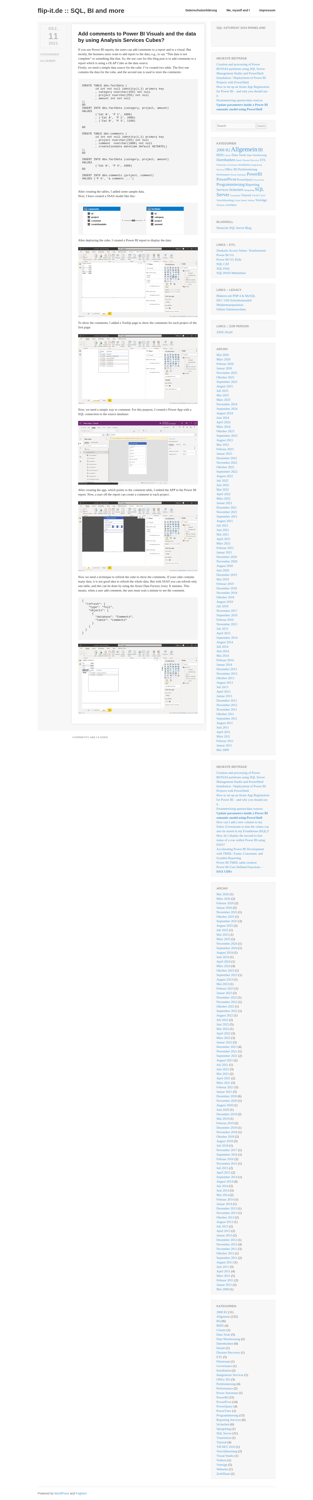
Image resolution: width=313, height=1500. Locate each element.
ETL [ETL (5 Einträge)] (263, 160)
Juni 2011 (222, 727)
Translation (223, 1438)
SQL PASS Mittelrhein (231, 273)
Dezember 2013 (226, 669)
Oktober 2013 (225, 678)
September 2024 (226, 408)
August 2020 (224, 566)
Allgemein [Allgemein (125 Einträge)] (244, 149)
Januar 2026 (224, 368)
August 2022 (224, 476)
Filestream (223, 1361)
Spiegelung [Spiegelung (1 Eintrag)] (249, 190)
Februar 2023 (225, 449)
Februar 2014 (225, 660)
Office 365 (223, 1379)
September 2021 (226, 516)
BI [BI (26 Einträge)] (260, 149)
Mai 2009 (222, 750)
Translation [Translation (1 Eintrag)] (235, 195)
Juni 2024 (222, 417)
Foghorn (81, 1493)
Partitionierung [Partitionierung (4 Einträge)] (247, 169)
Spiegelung (223, 1429)
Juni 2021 (222, 530)
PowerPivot (223, 1402)
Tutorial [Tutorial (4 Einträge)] (246, 195)
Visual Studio (225, 1455)
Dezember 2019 (226, 575)
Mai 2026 (222, 355)
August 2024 (224, 413)
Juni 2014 (222, 651)
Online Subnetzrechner (231, 309)
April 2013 (223, 691)
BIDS (220, 1325)
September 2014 (226, 637)
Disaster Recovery (228, 1352)
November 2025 (226, 373)
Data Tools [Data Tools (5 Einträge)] (239, 155)
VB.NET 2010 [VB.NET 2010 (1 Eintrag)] (258, 195)
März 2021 (223, 543)
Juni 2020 (222, 570)
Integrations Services (229, 1375)
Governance (224, 1366)
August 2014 (224, 642)
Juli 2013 (222, 687)
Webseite (222, 1469)
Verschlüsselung (226, 1451)
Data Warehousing (228, 1339)
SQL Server (224, 1433)
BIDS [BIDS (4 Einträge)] (220, 155)
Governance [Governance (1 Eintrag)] (232, 165)
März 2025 (223, 399)
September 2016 (226, 615)
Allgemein (47, 60)
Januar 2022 (224, 503)
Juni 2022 (222, 485)
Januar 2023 (224, 453)
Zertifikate (223, 1473)
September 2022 (226, 471)
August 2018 (224, 601)
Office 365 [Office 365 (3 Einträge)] (231, 169)
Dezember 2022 (226, 458)
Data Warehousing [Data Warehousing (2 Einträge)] (257, 155)
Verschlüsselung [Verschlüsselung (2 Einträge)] (225, 200)
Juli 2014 (222, 646)
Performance (224, 1388)
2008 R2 (221, 1312)
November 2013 (226, 673)
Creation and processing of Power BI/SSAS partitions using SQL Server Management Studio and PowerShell (240, 69)
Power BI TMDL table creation (236, 862)
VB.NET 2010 (225, 1446)
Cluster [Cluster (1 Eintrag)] (227, 155)
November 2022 (226, 462)
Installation (223, 1370)
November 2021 (226, 512)
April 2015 (223, 633)
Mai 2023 (222, 444)
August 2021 (224, 521)
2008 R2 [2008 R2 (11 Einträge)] (223, 150)
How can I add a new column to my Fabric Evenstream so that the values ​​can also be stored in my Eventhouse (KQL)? (242, 826)
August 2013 (224, 682)
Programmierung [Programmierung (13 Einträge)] (230, 184)
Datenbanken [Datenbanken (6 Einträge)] (225, 160)
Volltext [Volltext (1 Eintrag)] (251, 200)
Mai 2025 (222, 395)
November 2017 (226, 610)
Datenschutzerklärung (201, 10)
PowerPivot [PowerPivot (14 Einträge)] (226, 179)
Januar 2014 (224, 664)
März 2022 (223, 498)
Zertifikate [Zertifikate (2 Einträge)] (231, 205)
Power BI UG (225, 255)
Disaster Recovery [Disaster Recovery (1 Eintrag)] (250, 160)
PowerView (223, 1411)
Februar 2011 (225, 741)
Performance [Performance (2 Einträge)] (223, 174)
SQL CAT (222, 264)
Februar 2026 (225, 364)
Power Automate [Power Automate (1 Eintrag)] (238, 175)
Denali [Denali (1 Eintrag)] (239, 160)
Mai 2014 (222, 655)
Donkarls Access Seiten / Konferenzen (241, 250)
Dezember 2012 (226, 700)
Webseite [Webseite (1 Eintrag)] (220, 205)
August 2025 (224, 386)
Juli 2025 (222, 390)
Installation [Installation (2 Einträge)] (244, 164)
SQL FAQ (222, 268)
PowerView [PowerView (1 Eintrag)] (259, 180)
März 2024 (223, 426)
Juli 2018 (222, 606)
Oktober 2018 (225, 597)
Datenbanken (224, 1343)
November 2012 (226, 705)
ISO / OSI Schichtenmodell (234, 300)
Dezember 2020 (226, 557)
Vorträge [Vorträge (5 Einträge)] (261, 200)
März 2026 (223, 359)
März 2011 (223, 736)
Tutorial (221, 1442)
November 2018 (226, 592)
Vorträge (221, 1464)
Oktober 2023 (225, 431)
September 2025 (226, 381)
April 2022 (223, 494)
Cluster (221, 1330)
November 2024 (226, 404)
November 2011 (226, 709)
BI (218, 1321)
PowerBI (222, 1397)
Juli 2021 (222, 525)
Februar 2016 (225, 619)
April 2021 (223, 539)
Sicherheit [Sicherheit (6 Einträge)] (236, 190)
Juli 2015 (222, 628)
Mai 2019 (222, 579)
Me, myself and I (238, 10)
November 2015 (226, 624)
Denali (220, 1348)
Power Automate (227, 1393)
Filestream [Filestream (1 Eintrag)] (221, 165)
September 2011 (226, 718)
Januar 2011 (224, 745)
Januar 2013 (224, 696)
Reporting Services (228, 1420)
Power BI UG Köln (228, 259)
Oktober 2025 (225, 377)
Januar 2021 (224, 552)
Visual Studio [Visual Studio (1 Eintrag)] (241, 200)
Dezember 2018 (226, 588)
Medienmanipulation (229, 305)
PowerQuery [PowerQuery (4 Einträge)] (245, 179)
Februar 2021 (225, 548)
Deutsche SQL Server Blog (233, 228)
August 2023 (224, 440)
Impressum (267, 10)
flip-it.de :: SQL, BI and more (81, 10)
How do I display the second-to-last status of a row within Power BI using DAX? (240, 840)
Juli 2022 (222, 480)
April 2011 (223, 732)
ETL (219, 1357)
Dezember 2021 (226, 507)
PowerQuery (224, 1406)
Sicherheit (223, 1424)
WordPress (61, 1493)
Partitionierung (226, 1384)
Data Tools (223, 1334)
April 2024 (223, 422)
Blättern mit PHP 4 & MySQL (235, 296)
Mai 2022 (222, 489)
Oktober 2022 (225, 467)
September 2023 (226, 435)
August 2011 (224, 723)
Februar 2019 (225, 584)
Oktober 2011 (225, 714)
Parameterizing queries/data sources (239, 100)
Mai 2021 (222, 534)
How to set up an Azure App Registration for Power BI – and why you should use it (242, 91)
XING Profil (224, 332)
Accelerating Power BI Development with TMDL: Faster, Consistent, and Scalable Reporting (240, 853)
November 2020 (226, 561)
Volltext (221, 1460)
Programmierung (227, 1415)
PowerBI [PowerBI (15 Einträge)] (254, 174)
